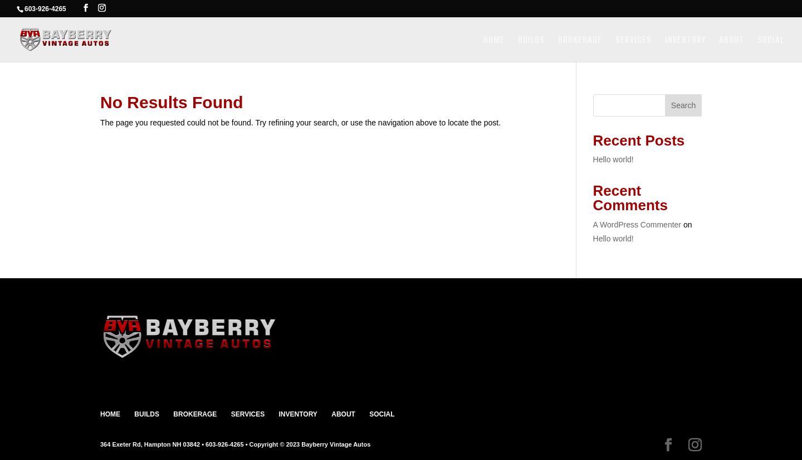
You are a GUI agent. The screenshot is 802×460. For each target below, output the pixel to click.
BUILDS (531, 41)
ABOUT (731, 41)
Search (683, 105)
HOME (494, 41)
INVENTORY (685, 41)
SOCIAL (770, 41)
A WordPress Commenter (637, 224)
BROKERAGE (580, 41)
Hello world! (613, 159)
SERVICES (633, 41)
